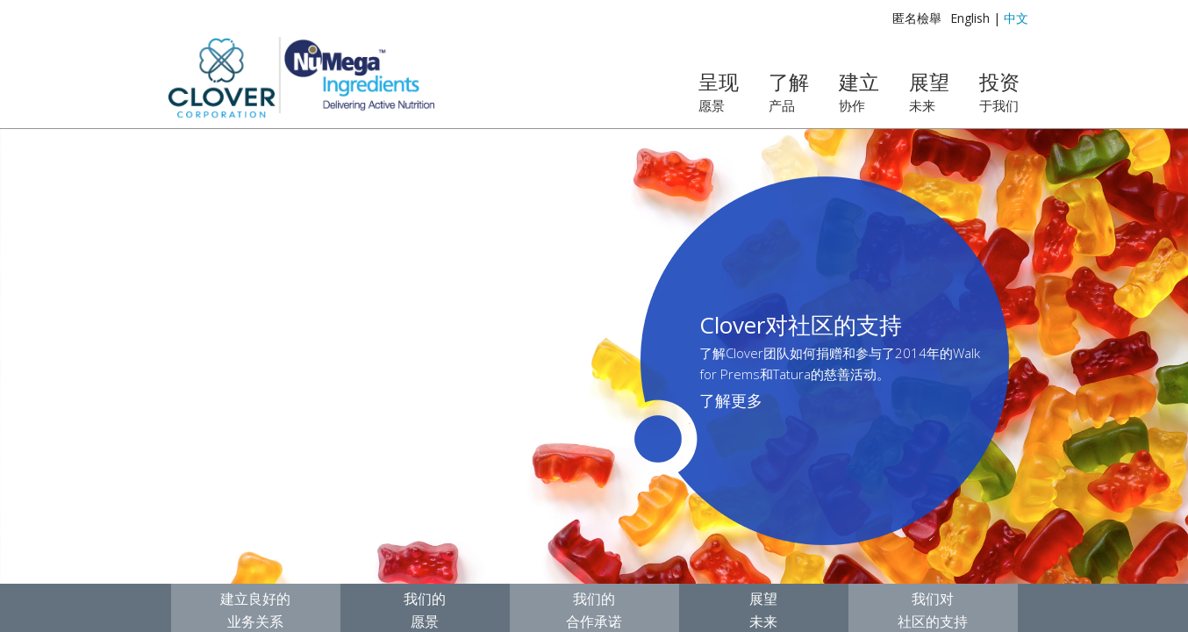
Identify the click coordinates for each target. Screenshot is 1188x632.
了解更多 (730, 400)
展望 (929, 91)
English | (975, 18)
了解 (789, 91)
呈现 (718, 91)
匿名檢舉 (916, 18)
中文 (1016, 18)
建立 (859, 91)
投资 (999, 91)
